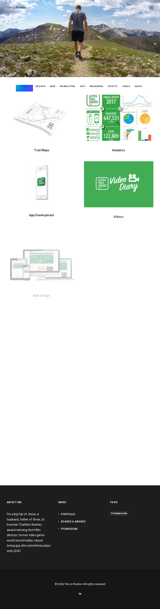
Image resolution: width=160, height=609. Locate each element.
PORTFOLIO (68, 514)
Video (126, 86)
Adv (82, 86)
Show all (24, 86)
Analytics (118, 150)
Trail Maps (41, 150)
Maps (138, 86)
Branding (96, 86)
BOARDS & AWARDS (73, 521)
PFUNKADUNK (69, 528)
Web (52, 86)
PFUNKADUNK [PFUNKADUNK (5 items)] (119, 513)
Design (40, 86)
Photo (113, 86)
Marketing (67, 86)
